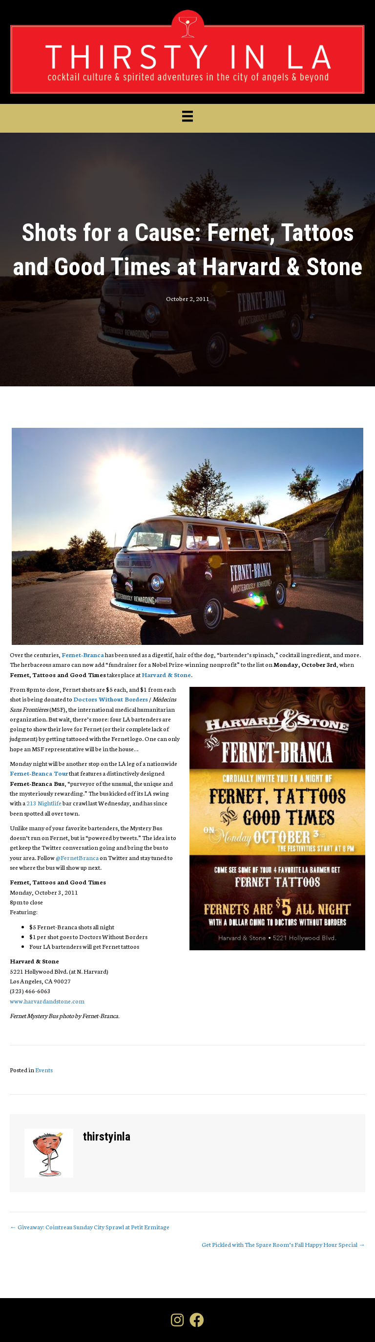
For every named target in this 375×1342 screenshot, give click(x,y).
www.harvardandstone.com (47, 1001)
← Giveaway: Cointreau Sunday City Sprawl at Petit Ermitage (89, 1226)
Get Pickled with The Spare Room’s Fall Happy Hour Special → (283, 1244)
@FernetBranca (77, 857)
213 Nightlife (44, 803)
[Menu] (187, 116)
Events (44, 1069)
